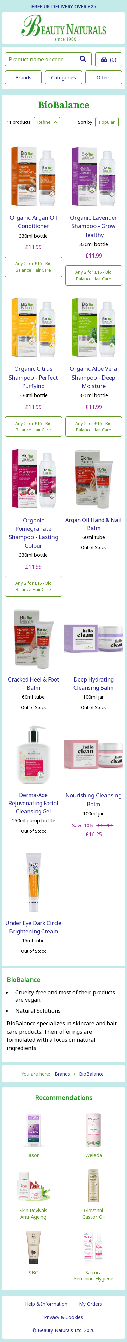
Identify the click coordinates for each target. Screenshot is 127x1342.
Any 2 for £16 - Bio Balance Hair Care (33, 266)
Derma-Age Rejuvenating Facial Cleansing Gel (33, 803)
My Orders (90, 1304)
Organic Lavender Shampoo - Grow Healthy (93, 226)
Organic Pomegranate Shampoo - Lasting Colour (33, 533)
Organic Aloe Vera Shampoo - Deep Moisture (93, 377)
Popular (107, 122)
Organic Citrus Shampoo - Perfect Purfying (33, 377)
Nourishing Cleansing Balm (93, 799)
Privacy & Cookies (63, 1317)
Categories (63, 77)
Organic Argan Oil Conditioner (33, 222)
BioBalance (63, 105)
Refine (47, 122)
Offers (104, 77)
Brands (23, 77)
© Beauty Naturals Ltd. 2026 (63, 1330)
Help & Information (46, 1304)
